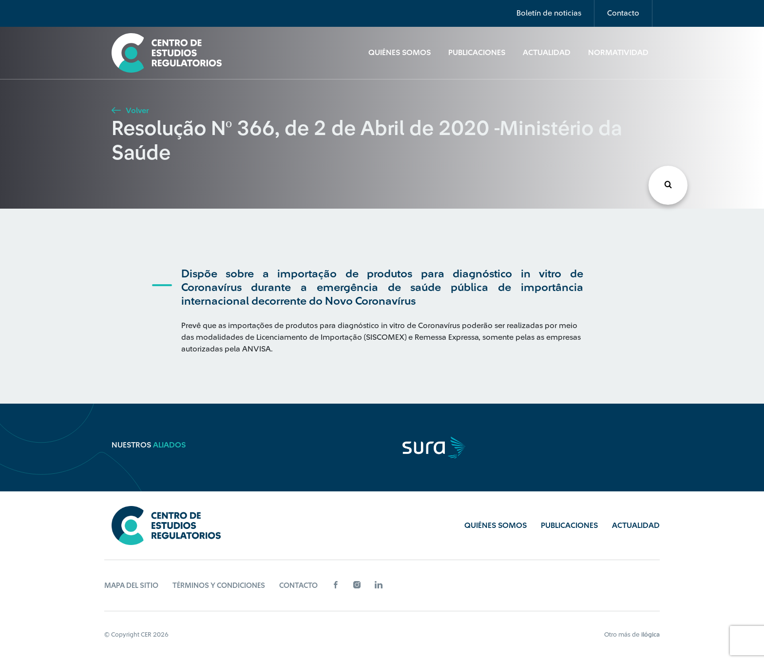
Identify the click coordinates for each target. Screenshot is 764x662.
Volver (130, 111)
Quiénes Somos (399, 53)
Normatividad (618, 53)
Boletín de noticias (548, 13)
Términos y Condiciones (218, 585)
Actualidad (547, 53)
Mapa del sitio (131, 585)
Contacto (623, 13)
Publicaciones (476, 53)
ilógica (650, 634)
